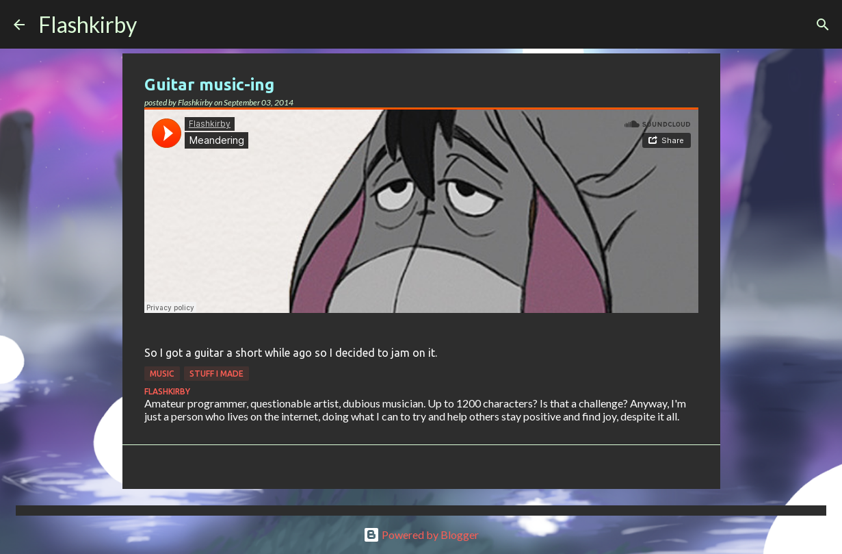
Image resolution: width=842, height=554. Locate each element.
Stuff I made (216, 373)
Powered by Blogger (421, 534)
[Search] (156, 24)
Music (162, 373)
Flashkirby (87, 24)
